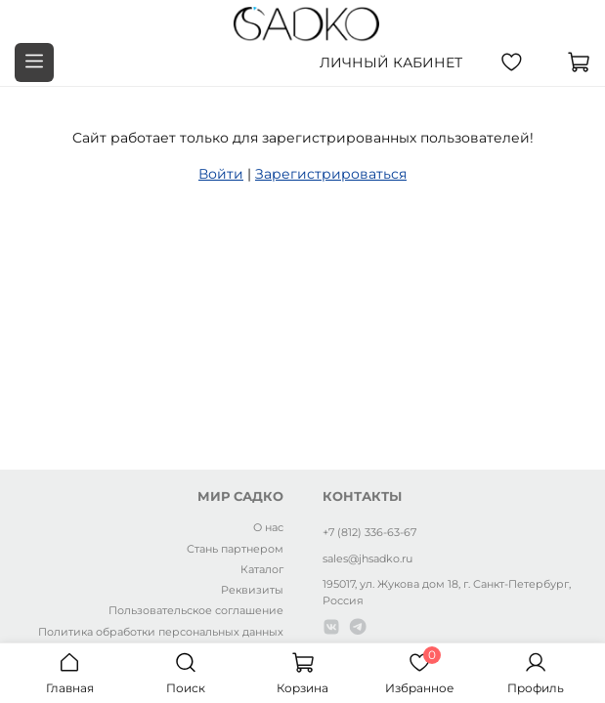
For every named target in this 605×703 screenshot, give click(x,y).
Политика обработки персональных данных (160, 632)
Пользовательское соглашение (195, 610)
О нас (268, 527)
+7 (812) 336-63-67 (369, 532)
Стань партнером (235, 549)
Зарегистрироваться (331, 174)
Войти (220, 174)
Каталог (261, 569)
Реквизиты (252, 590)
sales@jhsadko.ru (367, 558)
